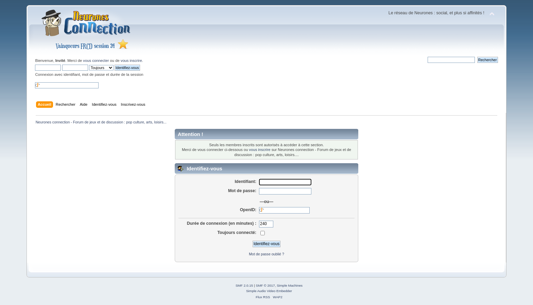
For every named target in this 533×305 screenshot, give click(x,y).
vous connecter (96, 60)
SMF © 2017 (265, 285)
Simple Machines (290, 285)
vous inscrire (131, 60)
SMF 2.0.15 (244, 285)
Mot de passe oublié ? (266, 254)
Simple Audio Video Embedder (269, 291)
